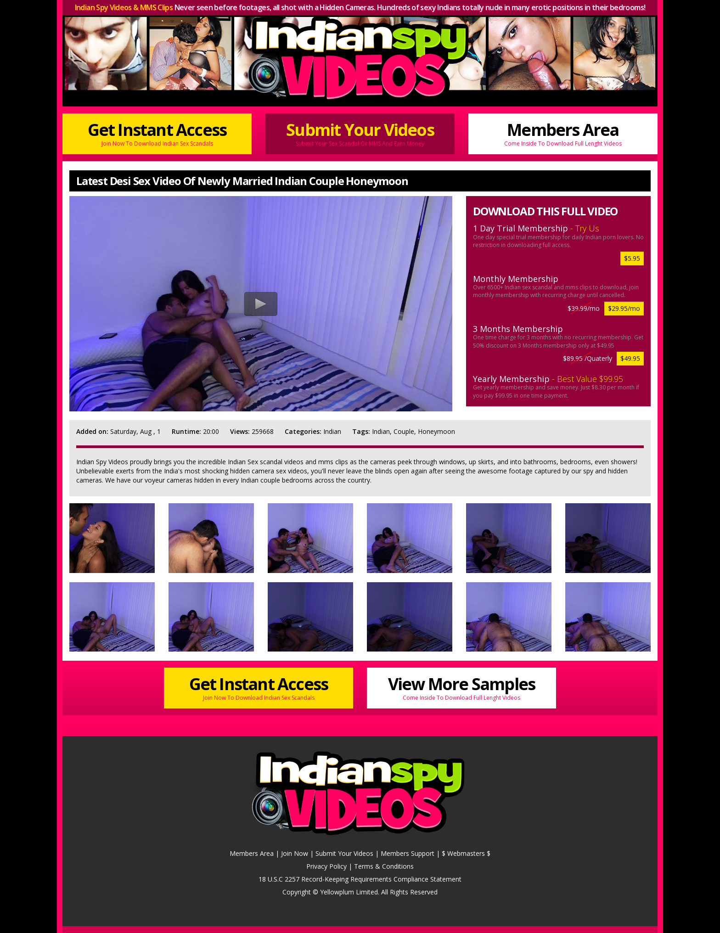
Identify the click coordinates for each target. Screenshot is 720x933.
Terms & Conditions (384, 866)
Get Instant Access (157, 132)
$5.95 (632, 258)
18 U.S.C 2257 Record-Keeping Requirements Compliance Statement (360, 879)
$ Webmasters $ (466, 853)
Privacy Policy (326, 866)
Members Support (407, 853)
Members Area (563, 132)
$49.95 (630, 358)
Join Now (294, 853)
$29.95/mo (624, 308)
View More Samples (461, 687)
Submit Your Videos (360, 132)
